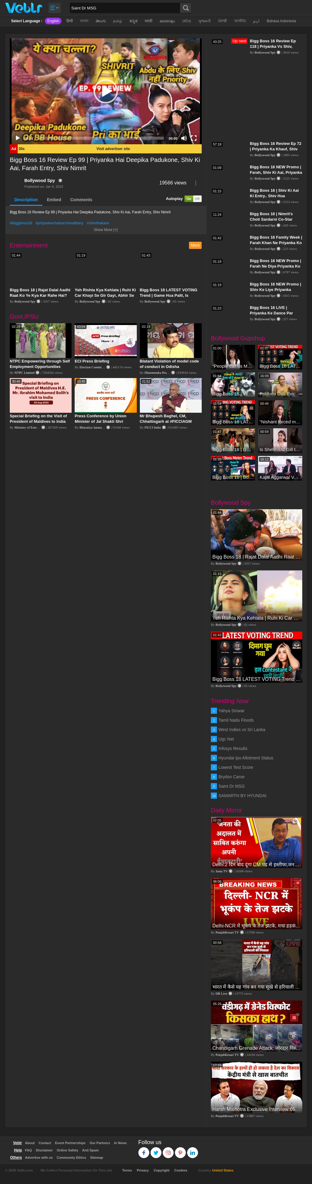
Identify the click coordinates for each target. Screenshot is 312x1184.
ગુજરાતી (204, 21)
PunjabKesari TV (227, 932)
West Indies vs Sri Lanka (241, 729)
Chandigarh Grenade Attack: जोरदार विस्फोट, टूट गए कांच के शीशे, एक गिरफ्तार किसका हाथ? (256, 1048)
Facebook (144, 1149)
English (53, 21)
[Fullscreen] (194, 138)
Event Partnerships (70, 1143)
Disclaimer (44, 1150)
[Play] (18, 138)
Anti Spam (90, 1150)
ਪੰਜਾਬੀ (222, 21)
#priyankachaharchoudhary (59, 223)
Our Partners (100, 1143)
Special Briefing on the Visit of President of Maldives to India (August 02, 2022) (38, 421)
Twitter (156, 1149)
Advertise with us (39, 1157)
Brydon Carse (231, 776)
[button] (106, 91)
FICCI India (152, 427)
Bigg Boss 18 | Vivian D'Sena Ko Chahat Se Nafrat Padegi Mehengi (233, 393)
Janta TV (222, 871)
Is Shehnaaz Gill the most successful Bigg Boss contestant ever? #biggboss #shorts (280, 449)
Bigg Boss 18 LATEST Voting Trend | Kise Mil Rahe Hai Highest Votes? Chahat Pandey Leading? (280, 366)
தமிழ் (117, 21)
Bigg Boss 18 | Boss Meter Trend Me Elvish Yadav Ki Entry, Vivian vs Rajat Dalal (233, 477)
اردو (256, 21)
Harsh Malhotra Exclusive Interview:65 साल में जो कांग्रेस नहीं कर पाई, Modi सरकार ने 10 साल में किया (256, 1109)
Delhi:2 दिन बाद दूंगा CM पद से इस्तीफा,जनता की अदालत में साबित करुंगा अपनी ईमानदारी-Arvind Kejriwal (256, 864)
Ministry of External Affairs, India (38, 427)
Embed (54, 199)
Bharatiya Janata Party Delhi (99, 427)
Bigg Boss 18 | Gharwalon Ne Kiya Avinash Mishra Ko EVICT (233, 449)
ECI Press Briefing (92, 361)
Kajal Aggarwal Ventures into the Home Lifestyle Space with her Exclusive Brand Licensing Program (280, 477)
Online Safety (67, 1150)
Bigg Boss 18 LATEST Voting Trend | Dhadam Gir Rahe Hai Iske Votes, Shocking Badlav (233, 421)
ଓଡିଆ (186, 21)
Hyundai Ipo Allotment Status (245, 757)
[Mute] (184, 138)
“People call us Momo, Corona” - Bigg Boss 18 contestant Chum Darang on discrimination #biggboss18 (233, 366)
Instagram (168, 1149)
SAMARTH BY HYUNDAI (242, 795)
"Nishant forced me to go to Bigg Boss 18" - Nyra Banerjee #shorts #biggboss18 (280, 421)
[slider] (101, 138)
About (30, 1143)
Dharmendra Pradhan (158, 372)
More (195, 245)
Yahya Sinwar (231, 710)
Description (26, 199)
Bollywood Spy (39, 180)
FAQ (28, 1150)
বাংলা (84, 21)
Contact (45, 1143)
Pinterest (180, 1149)
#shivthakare (98, 223)
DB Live (221, 993)
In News (120, 1143)
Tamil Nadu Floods (236, 720)
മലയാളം (167, 21)
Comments (81, 199)
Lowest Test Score (235, 767)
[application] (106, 91)
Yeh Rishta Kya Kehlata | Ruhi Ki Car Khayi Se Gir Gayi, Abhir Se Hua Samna (105, 295)
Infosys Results (232, 748)
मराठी (148, 21)
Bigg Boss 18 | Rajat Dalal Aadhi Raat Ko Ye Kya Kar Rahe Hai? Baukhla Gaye (40, 295)
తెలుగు (101, 21)
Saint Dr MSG (231, 786)
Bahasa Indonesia (281, 21)
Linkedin (192, 1149)
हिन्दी (69, 21)
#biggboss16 (21, 223)
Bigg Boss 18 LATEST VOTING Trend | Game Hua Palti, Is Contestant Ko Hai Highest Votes (170, 295)
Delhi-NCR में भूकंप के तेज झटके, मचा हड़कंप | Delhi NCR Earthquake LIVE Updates (256, 925)
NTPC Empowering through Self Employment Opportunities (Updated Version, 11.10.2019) (40, 366)
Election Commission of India (100, 367)
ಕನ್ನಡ (133, 21)
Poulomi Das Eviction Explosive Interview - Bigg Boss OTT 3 (280, 393)
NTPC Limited (25, 372)
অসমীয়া (240, 21)
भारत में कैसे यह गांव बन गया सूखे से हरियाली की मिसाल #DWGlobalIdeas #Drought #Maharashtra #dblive (256, 987)
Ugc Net (226, 739)
